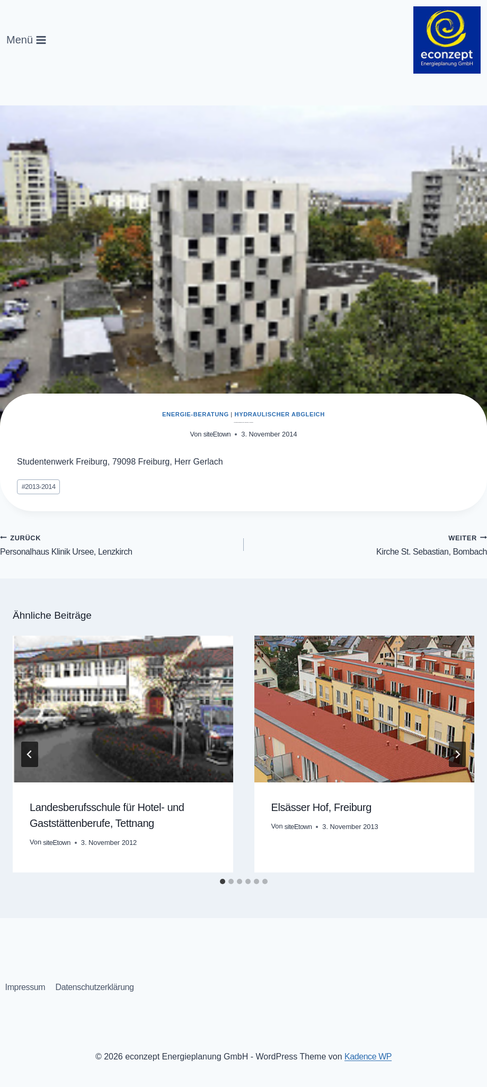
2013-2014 (40, 487)
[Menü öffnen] (26, 40)
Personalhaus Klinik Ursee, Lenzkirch (117, 546)
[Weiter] (457, 757)
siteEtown (217, 434)
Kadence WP (368, 1056)
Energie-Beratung (195, 414)
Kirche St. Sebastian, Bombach (370, 546)
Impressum (26, 986)
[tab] (222, 884)
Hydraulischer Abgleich (280, 414)
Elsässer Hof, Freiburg (324, 810)
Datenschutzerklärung (98, 986)
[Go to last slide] (29, 757)
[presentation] (123, 712)
